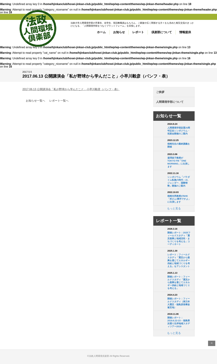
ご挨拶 (160, 92)
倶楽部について (161, 32)
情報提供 (185, 32)
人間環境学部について (170, 101)
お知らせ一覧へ (35, 100)
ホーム (101, 32)
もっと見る (174, 208)
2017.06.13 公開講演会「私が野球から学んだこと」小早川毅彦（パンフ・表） (71, 89)
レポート (138, 32)
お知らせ (119, 32)
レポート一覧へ (59, 100)
